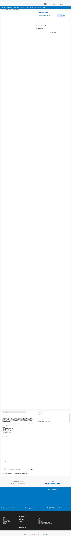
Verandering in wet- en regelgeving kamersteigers (45, 523)
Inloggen (22, 514)
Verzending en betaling (6, 521)
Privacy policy (5, 519)
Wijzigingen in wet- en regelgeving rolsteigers (44, 522)
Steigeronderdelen (16, 7)
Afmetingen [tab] (16, 412)
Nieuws (39, 514)
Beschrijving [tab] (5, 412)
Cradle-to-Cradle (40, 517)
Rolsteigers (3, 7)
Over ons (39, 515)
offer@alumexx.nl (23, 526)
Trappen (22, 7)
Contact (4, 523)
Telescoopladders (8, 9)
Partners (39, 519)
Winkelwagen (5, 514)
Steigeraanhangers (33, 7)
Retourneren (5, 518)
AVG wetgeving (5, 516)
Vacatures (39, 518)
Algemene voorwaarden (6, 515)
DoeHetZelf (39, 7)
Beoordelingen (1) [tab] (22, 412)
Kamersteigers (9, 7)
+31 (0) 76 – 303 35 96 (23, 527)
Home (2, 9)
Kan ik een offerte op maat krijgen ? (43, 414)
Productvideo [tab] (10, 412)
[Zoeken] (45, 4)
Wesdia (46, 534)
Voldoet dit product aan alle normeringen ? (44, 421)
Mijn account (5, 522)
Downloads (39, 520)
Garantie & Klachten (6, 520)
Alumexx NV (39, 516)
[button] (52, 415)
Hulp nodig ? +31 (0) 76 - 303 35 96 (55, 507)
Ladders (27, 7)
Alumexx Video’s (40, 521)
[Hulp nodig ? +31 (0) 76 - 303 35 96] (48, 507)
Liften (44, 7)
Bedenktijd (4, 517)
